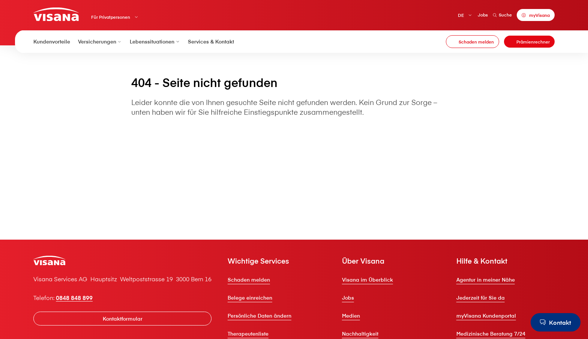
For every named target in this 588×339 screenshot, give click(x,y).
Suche (502, 15)
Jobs (483, 15)
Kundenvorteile (51, 41)
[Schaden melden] (472, 41)
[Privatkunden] (56, 14)
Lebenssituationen (155, 41)
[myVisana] (536, 15)
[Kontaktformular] (122, 319)
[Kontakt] (555, 322)
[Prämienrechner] (529, 42)
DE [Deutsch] (461, 15)
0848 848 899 (74, 297)
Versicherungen (100, 41)
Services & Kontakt (211, 41)
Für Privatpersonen (110, 17)
